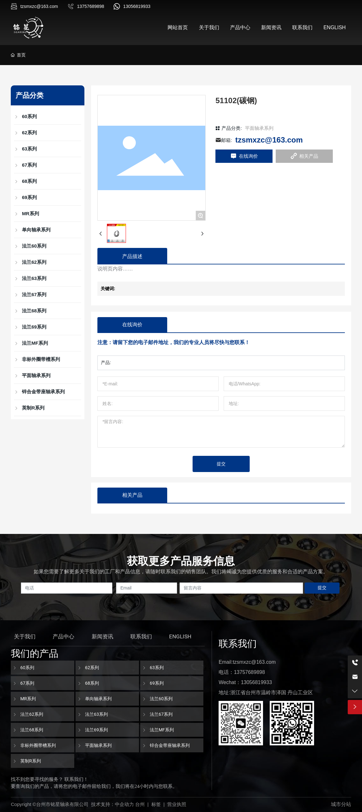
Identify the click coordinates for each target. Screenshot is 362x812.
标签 (156, 804)
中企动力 (124, 804)
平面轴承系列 (259, 128)
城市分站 (341, 804)
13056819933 (136, 6)
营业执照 (176, 804)
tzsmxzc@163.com (39, 6)
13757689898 (90, 6)
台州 (140, 804)
